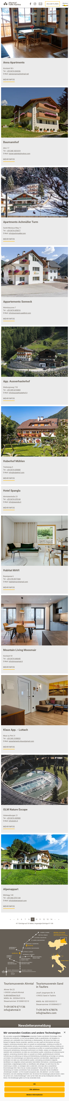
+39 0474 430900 (13, 818)
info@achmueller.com (17, 233)
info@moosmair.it (16, 661)
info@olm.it (13, 821)
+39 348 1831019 (13, 151)
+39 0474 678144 (13, 499)
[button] (64, 1032)
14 (51, 919)
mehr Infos (9, 79)
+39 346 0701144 (13, 898)
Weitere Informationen (34, 1095)
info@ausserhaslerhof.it (18, 393)
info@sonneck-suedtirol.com (20, 313)
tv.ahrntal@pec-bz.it (12, 995)
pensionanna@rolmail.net (19, 74)
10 (36, 919)
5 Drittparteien (25, 1036)
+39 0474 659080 (13, 470)
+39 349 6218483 (13, 390)
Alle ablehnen (34, 1089)
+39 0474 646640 (13, 659)
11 (40, 919)
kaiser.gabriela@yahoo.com (19, 154)
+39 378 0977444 (13, 579)
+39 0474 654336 (13, 71)
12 (44, 919)
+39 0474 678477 (13, 231)
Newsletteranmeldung (34, 1025)
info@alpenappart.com (18, 901)
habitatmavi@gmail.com (18, 582)
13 (47, 919)
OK (34, 1084)
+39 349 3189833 (13, 738)
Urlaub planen (52, 4)
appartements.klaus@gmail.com (21, 741)
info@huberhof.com (16, 473)
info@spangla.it (15, 502)
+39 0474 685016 (13, 310)
